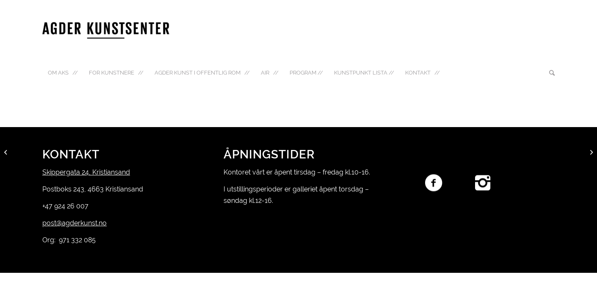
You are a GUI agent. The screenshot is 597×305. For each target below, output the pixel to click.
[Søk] (549, 72)
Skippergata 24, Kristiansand (86, 172)
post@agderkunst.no (74, 223)
